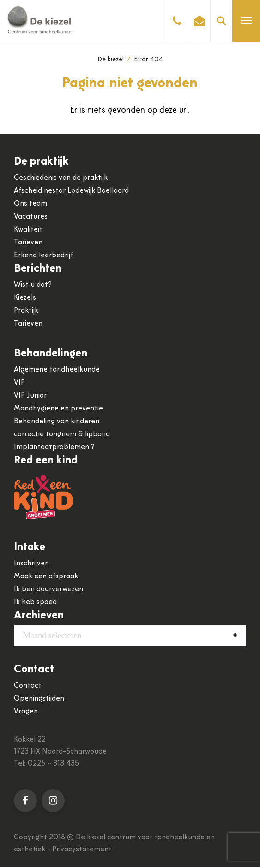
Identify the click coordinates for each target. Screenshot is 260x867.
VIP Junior (30, 395)
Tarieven (28, 242)
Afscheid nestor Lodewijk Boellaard (71, 191)
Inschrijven (31, 563)
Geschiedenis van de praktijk (61, 178)
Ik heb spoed (35, 602)
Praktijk (26, 311)
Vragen (26, 711)
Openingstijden (39, 698)
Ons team (30, 204)
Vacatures (31, 216)
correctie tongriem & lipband (62, 434)
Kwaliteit (28, 229)
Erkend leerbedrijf (43, 255)
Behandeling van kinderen (56, 421)
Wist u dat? (33, 285)
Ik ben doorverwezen (48, 589)
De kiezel (110, 59)
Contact (28, 685)
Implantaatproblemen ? (54, 447)
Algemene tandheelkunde (57, 370)
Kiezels (25, 298)
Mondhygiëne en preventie (58, 408)
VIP (19, 382)
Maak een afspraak (46, 576)
